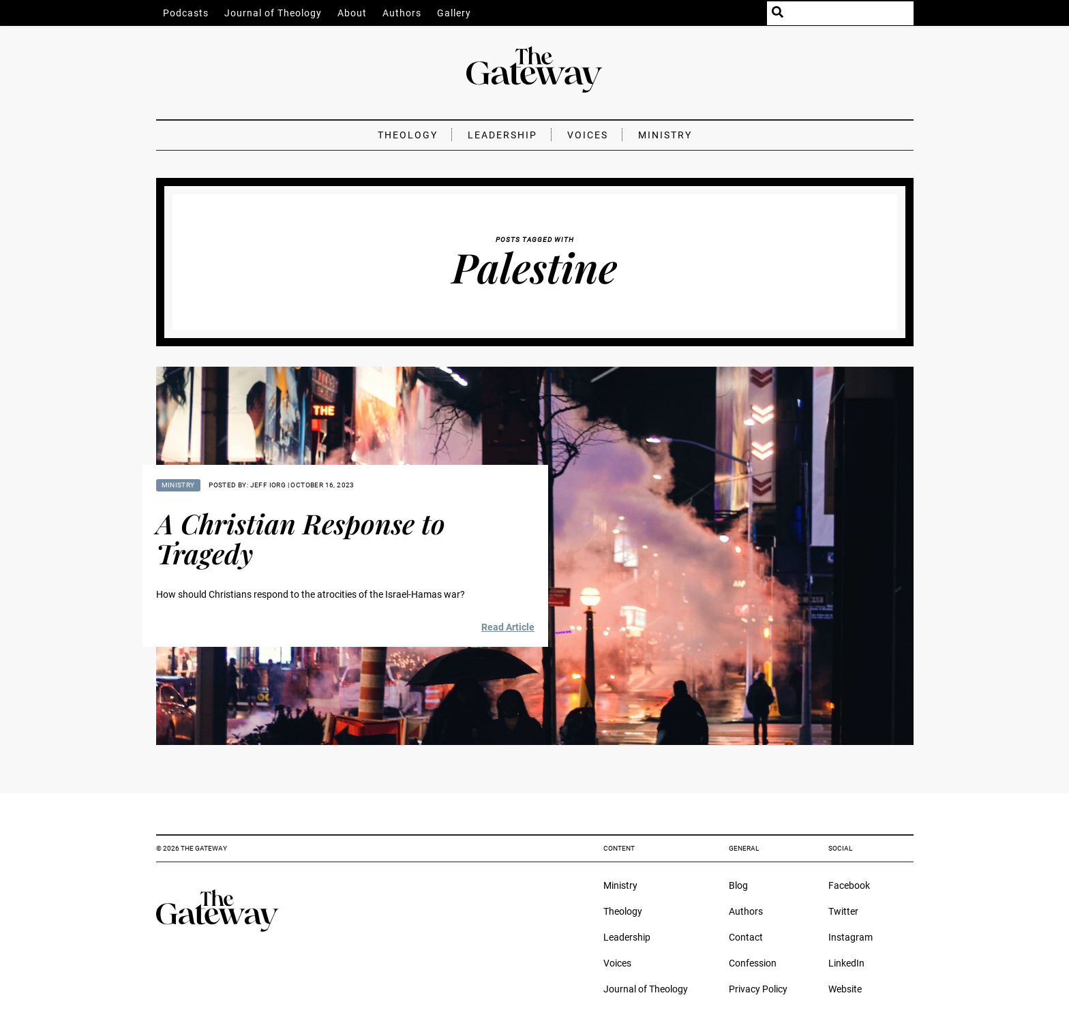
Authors (401, 12)
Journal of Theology (273, 12)
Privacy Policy (758, 989)
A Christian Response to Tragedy (300, 538)
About (352, 12)
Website (845, 989)
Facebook (849, 885)
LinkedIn (846, 963)
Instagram (850, 937)
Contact (746, 937)
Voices (587, 135)
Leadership (502, 135)
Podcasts (186, 12)
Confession (753, 963)
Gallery (454, 12)
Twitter (843, 911)
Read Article (507, 627)
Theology (408, 135)
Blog (738, 885)
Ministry (665, 135)
